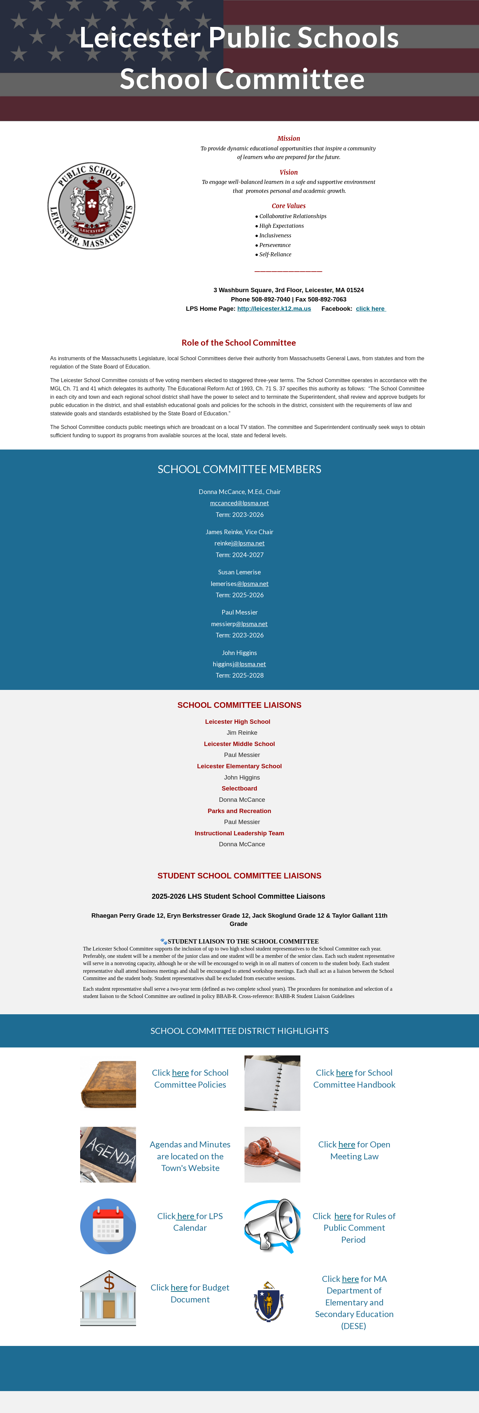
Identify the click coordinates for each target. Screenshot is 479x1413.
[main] (239, 60)
